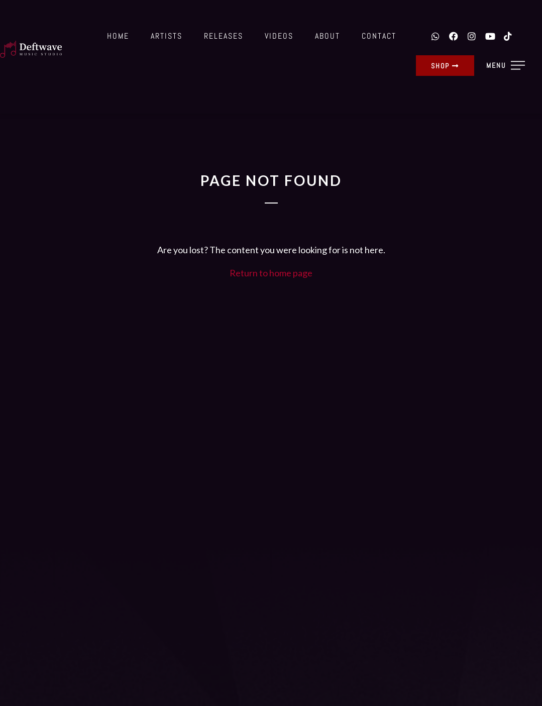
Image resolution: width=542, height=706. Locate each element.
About (327, 36)
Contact (379, 36)
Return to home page (271, 272)
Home (118, 36)
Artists (166, 36)
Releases (223, 36)
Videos (279, 36)
